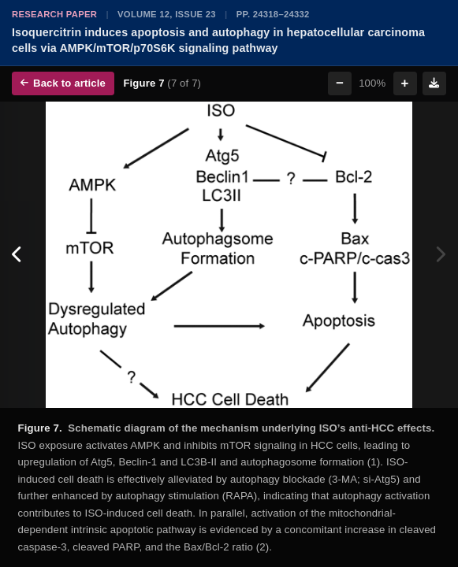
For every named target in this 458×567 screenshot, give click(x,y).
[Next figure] (440, 255)
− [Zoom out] (340, 83)
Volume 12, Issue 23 (166, 14)
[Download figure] (434, 83)
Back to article (63, 83)
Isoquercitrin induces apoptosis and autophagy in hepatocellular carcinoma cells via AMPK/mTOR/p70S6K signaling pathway (218, 40)
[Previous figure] (17, 255)
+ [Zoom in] (405, 83)
